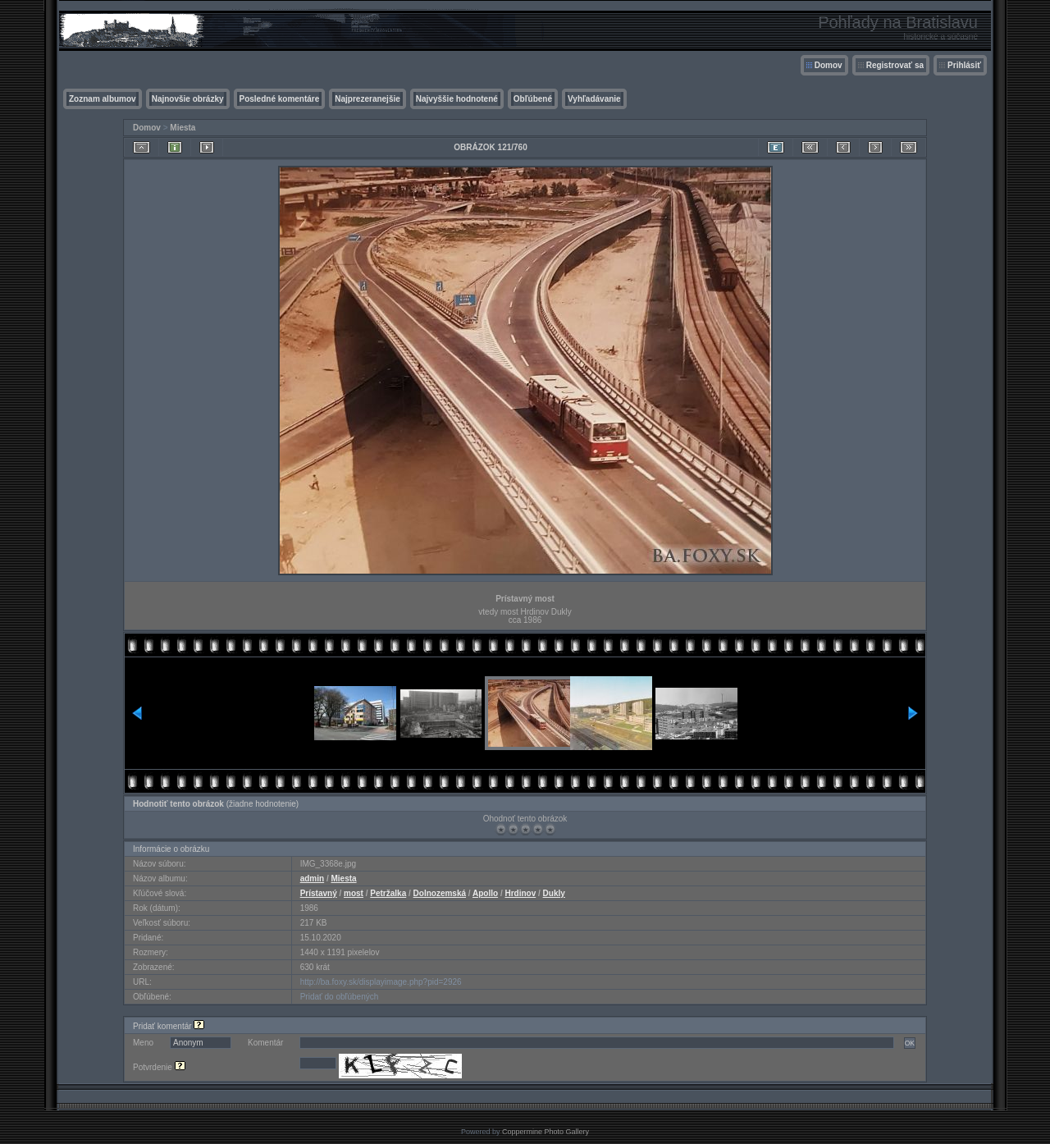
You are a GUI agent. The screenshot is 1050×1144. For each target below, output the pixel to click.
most (353, 893)
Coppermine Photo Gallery (545, 1132)
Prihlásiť (964, 65)
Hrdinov (520, 893)
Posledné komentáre (280, 98)
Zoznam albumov (102, 98)
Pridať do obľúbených (339, 996)
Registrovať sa (895, 65)
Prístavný (318, 893)
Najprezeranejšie (367, 98)
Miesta (182, 127)
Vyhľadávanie (594, 98)
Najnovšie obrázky (188, 98)
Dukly (554, 893)
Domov (828, 65)
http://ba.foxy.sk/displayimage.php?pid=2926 (381, 981)
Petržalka (388, 893)
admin (312, 878)
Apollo (485, 893)
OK (910, 1043)
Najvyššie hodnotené (457, 98)
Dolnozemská (439, 893)
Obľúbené (533, 98)
